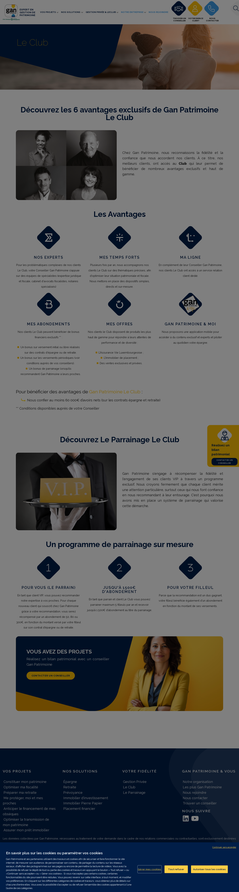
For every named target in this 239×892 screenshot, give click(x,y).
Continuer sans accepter (224, 847)
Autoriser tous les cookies (209, 869)
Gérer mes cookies (149, 869)
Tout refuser (176, 869)
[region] (119, 867)
